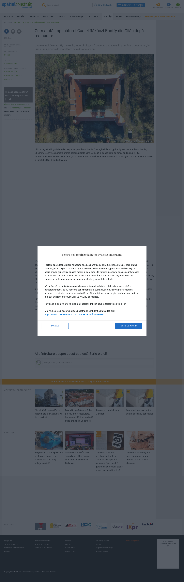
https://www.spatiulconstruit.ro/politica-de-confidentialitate (74, 314)
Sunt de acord (129, 326)
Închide (55, 326)
